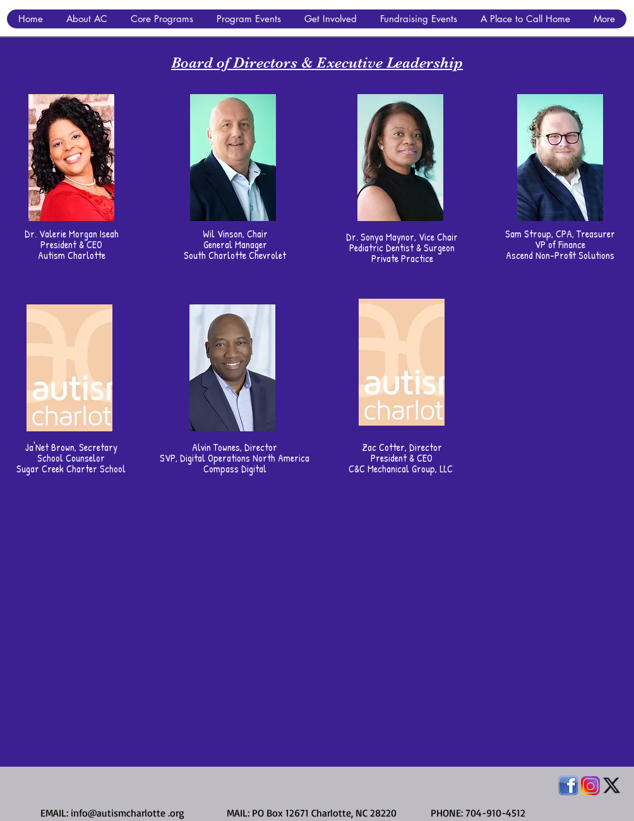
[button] (86, 18)
